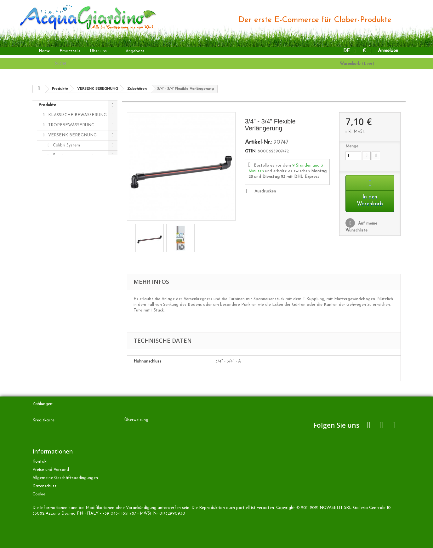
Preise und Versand (50, 470)
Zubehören (62, 186)
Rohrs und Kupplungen (74, 196)
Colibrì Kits (63, 216)
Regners (60, 165)
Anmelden (388, 51)
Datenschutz (44, 486)
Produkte (47, 105)
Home (44, 51)
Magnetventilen (67, 176)
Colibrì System (66, 145)
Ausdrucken (265, 191)
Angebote (135, 51)
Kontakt (40, 462)
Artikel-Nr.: (258, 142)
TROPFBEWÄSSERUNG (70, 125)
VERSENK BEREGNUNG (72, 135)
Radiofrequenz (66, 206)
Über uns (98, 51)
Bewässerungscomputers (76, 155)
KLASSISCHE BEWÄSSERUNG (77, 115)
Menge (351, 146)
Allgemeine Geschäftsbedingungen (65, 478)
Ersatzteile (70, 51)
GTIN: (250, 151)
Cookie (38, 494)
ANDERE (56, 226)
